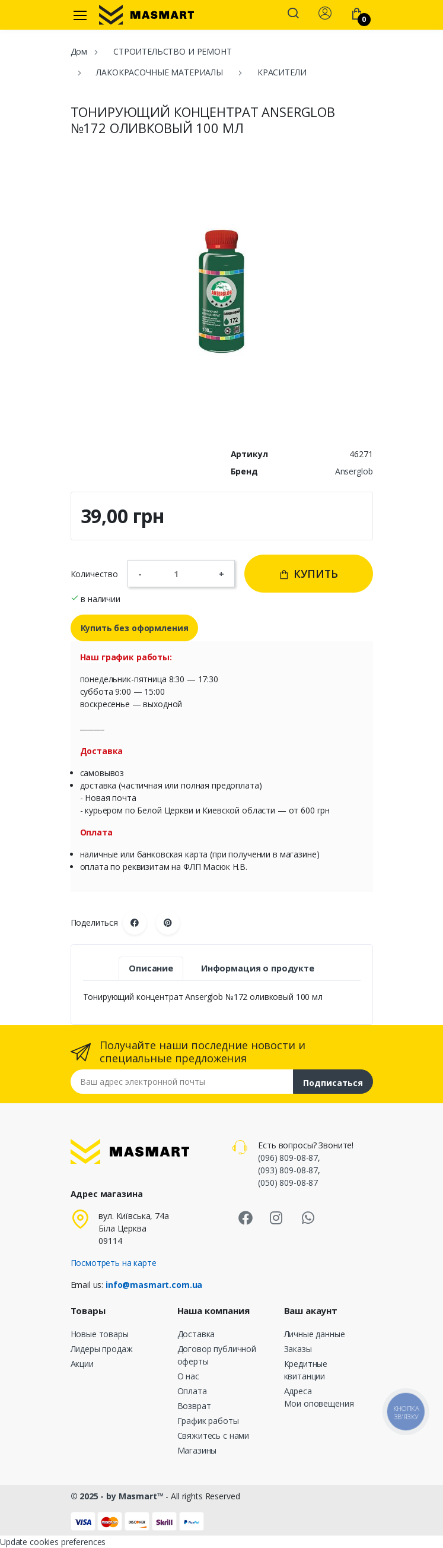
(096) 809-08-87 (288, 1157)
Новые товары (100, 1334)
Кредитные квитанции (306, 1370)
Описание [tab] (151, 968)
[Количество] (180, 574)
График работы (208, 1420)
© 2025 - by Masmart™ (118, 1496)
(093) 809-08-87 (288, 1170)
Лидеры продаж (102, 1348)
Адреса (298, 1391)
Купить (308, 573)
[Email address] (182, 1081)
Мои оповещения (319, 1403)
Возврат (194, 1405)
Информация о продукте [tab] (257, 968)
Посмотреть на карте (114, 1262)
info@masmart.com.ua (154, 1284)
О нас (188, 1376)
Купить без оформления (135, 628)
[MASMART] (146, 15)
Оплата (192, 1391)
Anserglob (354, 471)
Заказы (298, 1348)
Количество (95, 574)
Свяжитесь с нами (213, 1435)
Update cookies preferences (53, 1541)
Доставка (196, 1334)
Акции (82, 1363)
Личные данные (314, 1334)
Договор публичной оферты (217, 1355)
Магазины (197, 1450)
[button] (292, 14)
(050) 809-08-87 (288, 1182)
